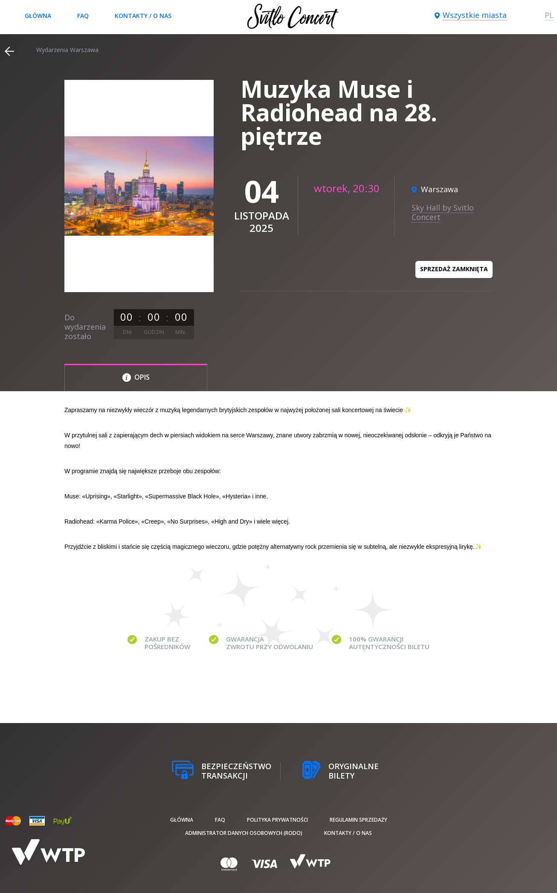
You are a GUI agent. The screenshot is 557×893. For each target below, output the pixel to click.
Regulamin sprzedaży (358, 819)
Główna (38, 16)
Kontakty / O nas (143, 16)
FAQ (83, 16)
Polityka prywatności (277, 819)
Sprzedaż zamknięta (454, 269)
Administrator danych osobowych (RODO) (243, 833)
